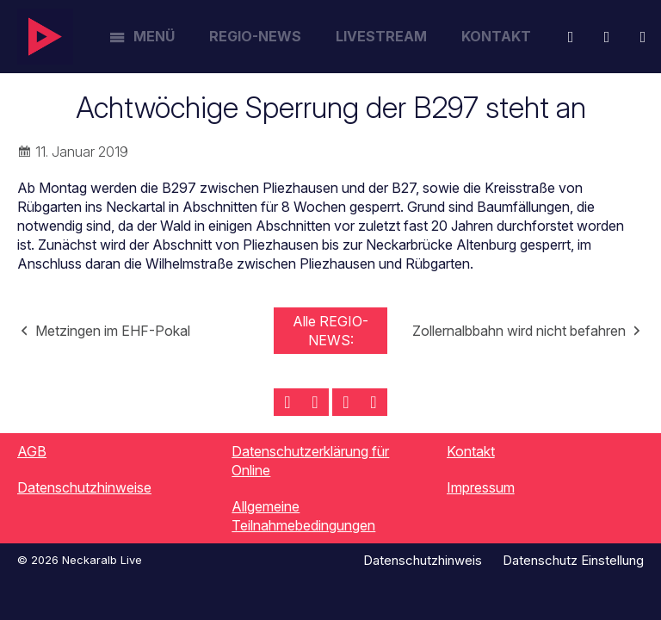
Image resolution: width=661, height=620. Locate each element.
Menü (154, 36)
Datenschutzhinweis (422, 560)
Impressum (481, 487)
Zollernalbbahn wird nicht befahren (519, 330)
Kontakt (496, 36)
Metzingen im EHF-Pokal (112, 330)
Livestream (381, 36)
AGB (31, 451)
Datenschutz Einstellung (573, 560)
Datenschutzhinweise (84, 487)
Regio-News (255, 36)
